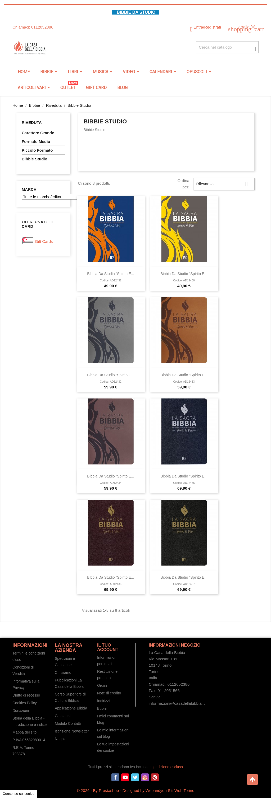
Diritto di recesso (26, 695)
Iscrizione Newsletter (72, 731)
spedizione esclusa (167, 767)
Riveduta (32, 122)
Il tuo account (107, 647)
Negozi (60, 739)
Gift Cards (44, 241)
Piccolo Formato (37, 150)
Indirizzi (103, 701)
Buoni (102, 708)
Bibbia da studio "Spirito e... (110, 274)
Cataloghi (62, 716)
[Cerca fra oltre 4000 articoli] (227, 47)
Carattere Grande (38, 133)
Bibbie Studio (34, 159)
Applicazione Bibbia (71, 708)
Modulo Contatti (68, 723)
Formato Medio (36, 141)
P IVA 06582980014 (28, 740)
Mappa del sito (24, 732)
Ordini (102, 685)
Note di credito (109, 693)
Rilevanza (224, 183)
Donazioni (20, 710)
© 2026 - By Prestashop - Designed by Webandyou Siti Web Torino (136, 790)
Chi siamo (63, 672)
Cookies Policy (24, 703)
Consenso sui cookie (18, 794)
